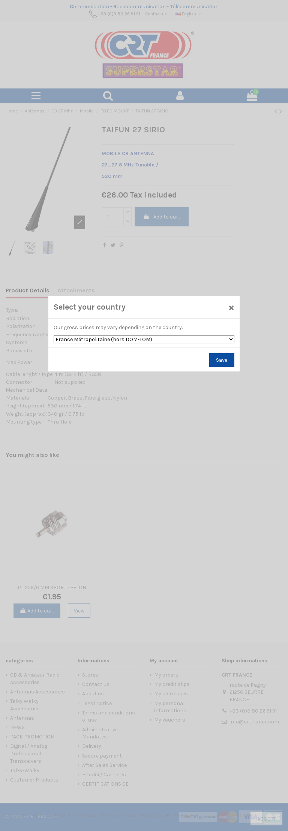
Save (221, 360)
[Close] (231, 307)
